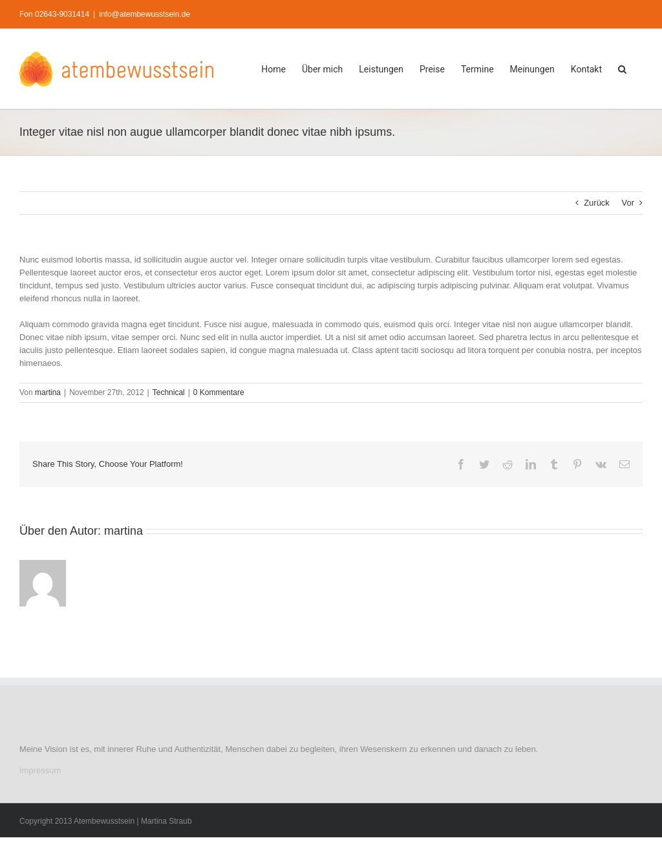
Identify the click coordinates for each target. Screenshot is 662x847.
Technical (169, 392)
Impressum (40, 770)
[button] (622, 69)
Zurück (597, 203)
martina (48, 392)
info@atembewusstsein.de (144, 14)
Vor (627, 203)
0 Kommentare (218, 392)
